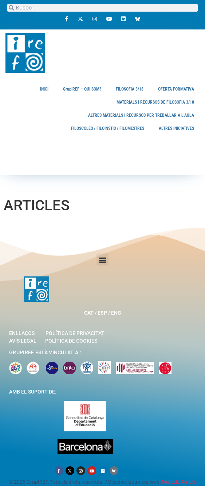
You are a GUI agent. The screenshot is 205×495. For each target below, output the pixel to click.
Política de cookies (71, 341)
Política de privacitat (75, 333)
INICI (44, 89)
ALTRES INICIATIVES (176, 128)
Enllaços (22, 333)
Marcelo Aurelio (179, 482)
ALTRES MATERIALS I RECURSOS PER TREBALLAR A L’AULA (141, 115)
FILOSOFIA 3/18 (129, 89)
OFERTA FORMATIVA (176, 89)
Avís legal (22, 341)
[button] (102, 260)
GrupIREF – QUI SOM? (82, 89)
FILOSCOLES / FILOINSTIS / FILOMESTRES (107, 128)
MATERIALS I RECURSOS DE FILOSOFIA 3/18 (155, 102)
